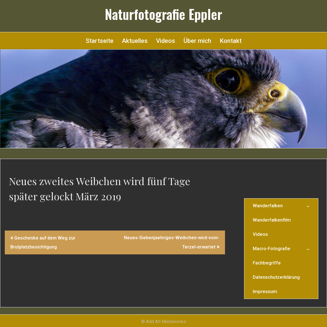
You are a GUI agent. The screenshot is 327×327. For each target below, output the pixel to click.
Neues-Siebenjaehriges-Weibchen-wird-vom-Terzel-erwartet (171, 242)
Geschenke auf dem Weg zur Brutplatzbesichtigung (42, 242)
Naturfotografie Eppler (163, 14)
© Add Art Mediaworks (163, 321)
